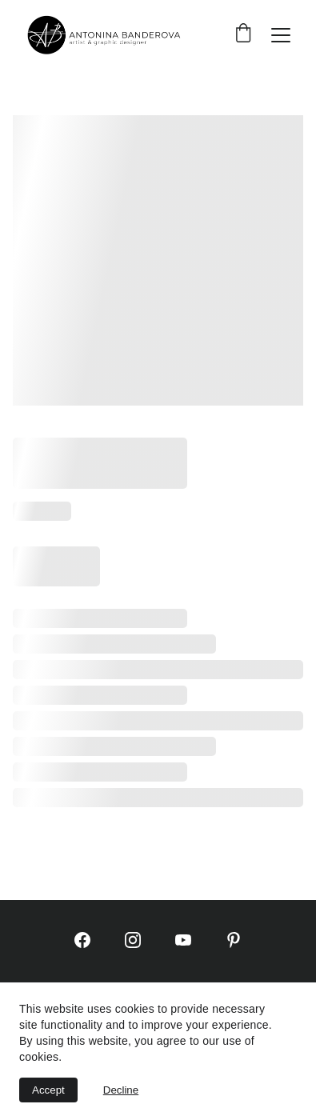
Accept (48, 1090)
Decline (120, 1090)
